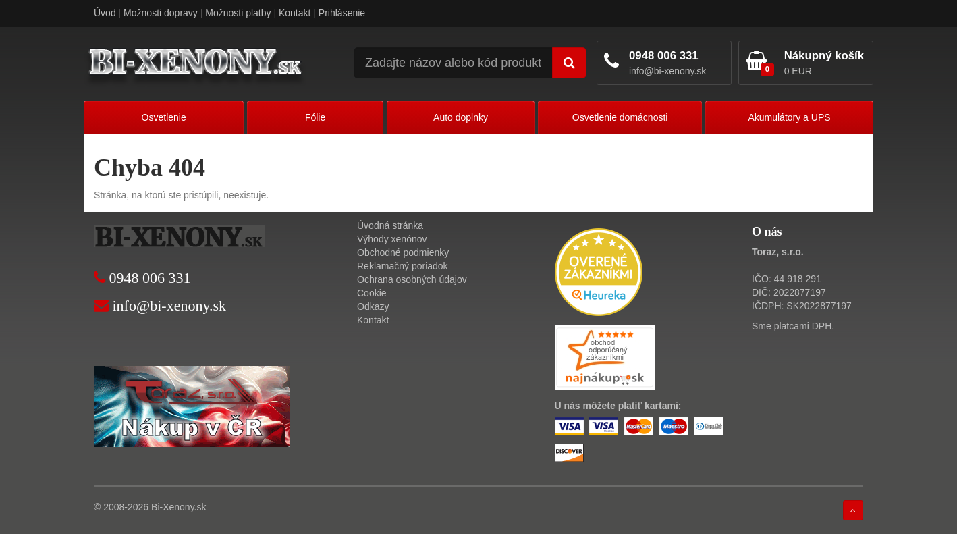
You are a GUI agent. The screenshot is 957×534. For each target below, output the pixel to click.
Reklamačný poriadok (402, 266)
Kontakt (294, 12)
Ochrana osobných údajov (412, 279)
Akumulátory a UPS (789, 117)
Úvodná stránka (390, 225)
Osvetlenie (164, 117)
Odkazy (373, 306)
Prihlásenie (342, 12)
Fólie (315, 117)
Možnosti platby (238, 12)
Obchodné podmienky (403, 252)
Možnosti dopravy (161, 12)
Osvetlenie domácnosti (620, 117)
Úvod (105, 12)
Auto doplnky (460, 117)
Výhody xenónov (392, 239)
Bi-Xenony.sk (178, 507)
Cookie (372, 293)
